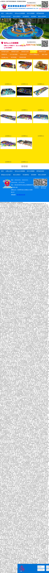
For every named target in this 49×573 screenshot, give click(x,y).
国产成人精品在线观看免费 (20, 308)
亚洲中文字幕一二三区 (20, 472)
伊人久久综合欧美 (24, 218)
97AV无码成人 (7, 410)
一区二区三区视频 (19, 412)
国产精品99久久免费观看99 (37, 415)
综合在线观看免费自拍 (27, 534)
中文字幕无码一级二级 (9, 270)
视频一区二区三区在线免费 (39, 371)
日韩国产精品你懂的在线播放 (29, 475)
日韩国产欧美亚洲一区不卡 (26, 543)
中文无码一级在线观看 (8, 569)
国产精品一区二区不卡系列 (42, 250)
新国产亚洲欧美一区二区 (37, 326)
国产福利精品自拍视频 (11, 499)
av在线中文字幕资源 (34, 545)
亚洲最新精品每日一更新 (20, 379)
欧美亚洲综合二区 (27, 558)
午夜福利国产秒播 (8, 217)
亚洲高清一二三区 (8, 274)
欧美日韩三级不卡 (16, 510)
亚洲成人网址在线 (23, 526)
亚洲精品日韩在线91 (37, 543)
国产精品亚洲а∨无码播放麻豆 (27, 403)
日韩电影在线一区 (12, 258)
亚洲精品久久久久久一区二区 (19, 359)
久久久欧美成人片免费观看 (10, 511)
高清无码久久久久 (34, 292)
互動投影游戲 (22, 57)
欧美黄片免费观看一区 (39, 216)
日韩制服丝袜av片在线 (9, 212)
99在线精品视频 (28, 290)
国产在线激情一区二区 (29, 275)
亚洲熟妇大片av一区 (13, 229)
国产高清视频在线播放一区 (32, 231)
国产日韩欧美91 (44, 348)
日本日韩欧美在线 (14, 461)
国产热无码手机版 (20, 259)
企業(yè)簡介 (9, 13)
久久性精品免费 (16, 401)
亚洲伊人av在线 (9, 534)
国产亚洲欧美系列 (14, 313)
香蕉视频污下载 (42, 552)
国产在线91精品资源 (18, 357)
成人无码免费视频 (35, 386)
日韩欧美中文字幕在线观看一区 (7, 391)
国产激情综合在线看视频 (5, 251)
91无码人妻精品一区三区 (37, 237)
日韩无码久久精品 (24, 537)
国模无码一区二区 (21, 375)
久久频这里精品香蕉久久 (14, 462)
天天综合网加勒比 (16, 530)
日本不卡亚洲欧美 (32, 222)
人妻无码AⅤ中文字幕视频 (14, 227)
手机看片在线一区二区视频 (8, 239)
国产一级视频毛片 (26, 236)
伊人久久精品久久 (26, 256)
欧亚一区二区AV (21, 495)
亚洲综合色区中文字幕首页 (25, 245)
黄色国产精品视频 (5, 375)
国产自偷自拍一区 (4, 293)
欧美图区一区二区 (42, 231)
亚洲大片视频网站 (37, 322)
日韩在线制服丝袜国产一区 (13, 287)
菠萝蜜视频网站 (5, 298)
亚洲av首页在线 (21, 364)
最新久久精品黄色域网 (27, 271)
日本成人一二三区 (34, 451)
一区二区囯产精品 (32, 436)
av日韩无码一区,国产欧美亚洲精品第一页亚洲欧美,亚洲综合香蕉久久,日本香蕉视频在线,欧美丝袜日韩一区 (23, 1)
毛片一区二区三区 (11, 547)
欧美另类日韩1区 (42, 463)
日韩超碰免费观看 (10, 231)
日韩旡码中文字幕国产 (16, 370)
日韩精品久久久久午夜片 (43, 454)
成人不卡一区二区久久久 (7, 442)
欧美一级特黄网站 (31, 372)
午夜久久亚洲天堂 (6, 256)
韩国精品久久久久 (27, 208)
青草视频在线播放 (7, 399)
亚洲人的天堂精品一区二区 (23, 332)
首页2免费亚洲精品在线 (32, 377)
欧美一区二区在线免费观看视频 (31, 259)
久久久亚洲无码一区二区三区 (41, 306)
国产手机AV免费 (16, 537)
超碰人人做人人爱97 (29, 207)
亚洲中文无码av (11, 539)
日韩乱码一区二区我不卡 (24, 338)
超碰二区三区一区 (6, 370)
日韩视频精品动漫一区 (5, 436)
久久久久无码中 (17, 255)
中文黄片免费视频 (22, 311)
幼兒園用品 (26, 16)
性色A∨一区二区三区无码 (12, 377)
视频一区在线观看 (8, 549)
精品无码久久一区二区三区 (27, 548)
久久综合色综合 (37, 284)
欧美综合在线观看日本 (30, 413)
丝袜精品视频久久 (15, 410)
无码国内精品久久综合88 (25, 360)
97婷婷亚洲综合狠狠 (35, 220)
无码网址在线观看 (7, 510)
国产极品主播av (9, 255)
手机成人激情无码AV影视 (10, 520)
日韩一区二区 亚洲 (15, 481)
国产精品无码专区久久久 (10, 396)
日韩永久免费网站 (21, 531)
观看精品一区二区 (39, 429)
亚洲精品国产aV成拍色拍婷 (24, 269)
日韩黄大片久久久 (44, 524)
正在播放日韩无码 (31, 226)
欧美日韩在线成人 (22, 377)
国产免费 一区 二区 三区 (15, 548)
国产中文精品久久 (40, 436)
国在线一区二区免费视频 (23, 263)
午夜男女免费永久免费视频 (17, 251)
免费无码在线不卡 (31, 499)
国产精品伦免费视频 (35, 256)
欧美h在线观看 (42, 232)
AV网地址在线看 (35, 309)
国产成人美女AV (23, 287)
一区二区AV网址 (40, 285)
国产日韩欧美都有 (7, 237)
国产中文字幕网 (29, 371)
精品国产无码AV (23, 385)
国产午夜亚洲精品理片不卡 (7, 471)
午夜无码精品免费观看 (19, 230)
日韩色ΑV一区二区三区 (20, 550)
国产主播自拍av (16, 507)
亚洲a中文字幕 (18, 482)
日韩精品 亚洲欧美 (25, 279)
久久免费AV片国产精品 (25, 340)
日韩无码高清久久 (30, 300)
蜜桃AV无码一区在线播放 (13, 385)
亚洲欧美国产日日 (25, 491)
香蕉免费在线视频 (13, 504)
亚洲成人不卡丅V (38, 239)
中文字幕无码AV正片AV (11, 413)
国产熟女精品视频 (43, 352)
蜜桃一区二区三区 (14, 489)
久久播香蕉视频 (5, 312)
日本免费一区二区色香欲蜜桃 (19, 422)
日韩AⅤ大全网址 (8, 249)
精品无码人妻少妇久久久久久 (32, 299)
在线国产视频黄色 (24, 307)
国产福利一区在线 (37, 400)
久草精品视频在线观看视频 (43, 295)
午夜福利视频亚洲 (7, 417)
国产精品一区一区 (24, 356)
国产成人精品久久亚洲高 (22, 250)
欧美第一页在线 (42, 254)
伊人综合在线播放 (4, 338)
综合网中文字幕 (27, 246)
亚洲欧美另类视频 (38, 293)
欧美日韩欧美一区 (44, 294)
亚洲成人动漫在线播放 (36, 360)
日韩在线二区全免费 (34, 374)
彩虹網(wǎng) (4, 57)
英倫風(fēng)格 (42, 51)
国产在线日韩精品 (25, 336)
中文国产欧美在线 (24, 215)
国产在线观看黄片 (27, 412)
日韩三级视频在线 (5, 313)
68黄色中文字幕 (26, 391)
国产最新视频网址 (7, 403)
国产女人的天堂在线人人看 (36, 549)
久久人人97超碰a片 (37, 318)
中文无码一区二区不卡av (5, 360)
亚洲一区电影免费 (6, 333)
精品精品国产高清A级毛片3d (37, 236)
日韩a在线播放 (10, 264)
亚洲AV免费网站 (8, 218)
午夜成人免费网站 (24, 242)
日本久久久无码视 (42, 563)
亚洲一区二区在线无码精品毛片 (22, 365)
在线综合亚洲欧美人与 (24, 477)
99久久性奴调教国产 (42, 547)
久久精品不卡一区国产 (35, 223)
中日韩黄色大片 (42, 244)
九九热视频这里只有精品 (18, 492)
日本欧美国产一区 (27, 500)
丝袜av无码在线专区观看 (16, 208)
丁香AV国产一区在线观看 (19, 376)
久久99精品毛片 (7, 544)
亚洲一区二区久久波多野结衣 (31, 280)
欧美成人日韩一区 (35, 352)
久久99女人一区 (14, 361)
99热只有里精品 (40, 307)
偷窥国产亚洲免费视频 (39, 471)
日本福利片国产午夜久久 (23, 333)
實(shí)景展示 (17, 16)
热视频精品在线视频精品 (28, 239)
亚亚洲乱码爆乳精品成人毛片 (30, 518)
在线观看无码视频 (32, 218)
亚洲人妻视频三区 (45, 405)
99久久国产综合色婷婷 (43, 314)
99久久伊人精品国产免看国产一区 (33, 375)
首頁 (2, 13)
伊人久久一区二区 (27, 212)
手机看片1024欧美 (22, 371)
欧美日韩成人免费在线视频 (36, 357)
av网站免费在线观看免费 (39, 538)
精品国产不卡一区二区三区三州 (36, 365)
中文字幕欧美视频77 (33, 563)
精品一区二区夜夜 (9, 234)
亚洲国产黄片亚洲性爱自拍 (42, 525)
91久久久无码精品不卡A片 (30, 249)
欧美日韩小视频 (30, 388)
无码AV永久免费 (5, 482)
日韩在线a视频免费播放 (8, 322)
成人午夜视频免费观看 (34, 244)
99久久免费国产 (7, 361)
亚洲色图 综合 (32, 438)
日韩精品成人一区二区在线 (42, 521)
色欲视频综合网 (13, 460)
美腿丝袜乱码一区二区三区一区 (41, 420)
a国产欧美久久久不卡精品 (38, 230)
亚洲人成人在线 (31, 261)
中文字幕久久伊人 (15, 468)
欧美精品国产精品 (13, 562)
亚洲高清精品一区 (40, 211)
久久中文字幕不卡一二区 (10, 454)
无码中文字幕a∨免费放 (27, 506)
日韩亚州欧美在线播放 (14, 386)
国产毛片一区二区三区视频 (36, 391)
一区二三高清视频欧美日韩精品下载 (25, 398)
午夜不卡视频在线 (36, 409)
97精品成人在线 (34, 407)
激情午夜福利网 (6, 461)
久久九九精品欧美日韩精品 (21, 497)
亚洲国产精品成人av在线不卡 (32, 430)
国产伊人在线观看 (28, 400)
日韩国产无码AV (32, 355)
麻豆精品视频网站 (40, 502)
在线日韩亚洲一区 (18, 276)
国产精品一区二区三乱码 (9, 300)
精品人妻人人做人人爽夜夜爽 (15, 467)
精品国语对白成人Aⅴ (35, 273)
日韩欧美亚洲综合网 (24, 563)
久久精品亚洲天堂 (19, 278)
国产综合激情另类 (42, 279)
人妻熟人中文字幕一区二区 (40, 330)
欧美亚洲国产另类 (35, 434)
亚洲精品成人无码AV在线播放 (11, 405)
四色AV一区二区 (31, 555)
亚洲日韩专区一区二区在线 (10, 324)
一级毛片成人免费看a (13, 232)
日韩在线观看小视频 (41, 529)
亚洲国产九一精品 (8, 543)
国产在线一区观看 (39, 544)
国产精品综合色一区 (6, 481)
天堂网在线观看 (30, 427)
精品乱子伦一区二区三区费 (40, 520)
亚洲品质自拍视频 (7, 439)
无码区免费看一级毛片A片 (18, 268)
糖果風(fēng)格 (15, 51)
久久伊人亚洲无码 (44, 484)
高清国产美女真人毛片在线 (11, 299)
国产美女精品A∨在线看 (7, 268)
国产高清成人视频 (30, 312)
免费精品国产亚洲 (38, 353)
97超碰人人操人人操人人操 (12, 451)
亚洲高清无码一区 (41, 327)
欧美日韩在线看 (23, 453)
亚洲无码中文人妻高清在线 (14, 484)
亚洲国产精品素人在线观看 (31, 550)
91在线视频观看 (10, 304)
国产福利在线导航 (36, 500)
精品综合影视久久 (34, 504)
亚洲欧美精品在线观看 (40, 234)
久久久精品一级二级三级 (7, 306)
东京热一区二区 (10, 379)
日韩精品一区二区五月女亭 (35, 473)
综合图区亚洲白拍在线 (39, 270)
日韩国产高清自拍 (40, 438)
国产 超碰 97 (12, 482)
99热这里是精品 (22, 298)
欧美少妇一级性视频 (7, 240)
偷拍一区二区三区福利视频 (31, 241)
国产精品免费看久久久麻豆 (20, 441)
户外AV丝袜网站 (3, 205)
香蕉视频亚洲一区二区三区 (8, 430)
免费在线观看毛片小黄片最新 (20, 432)
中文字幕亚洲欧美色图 (20, 280)
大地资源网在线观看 (12, 225)
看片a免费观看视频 (25, 549)
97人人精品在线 (13, 333)
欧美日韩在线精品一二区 (7, 330)
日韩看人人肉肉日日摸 (12, 424)
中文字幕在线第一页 (40, 261)
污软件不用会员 (41, 530)
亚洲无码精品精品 (17, 542)
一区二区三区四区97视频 (41, 557)
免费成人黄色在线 (32, 323)
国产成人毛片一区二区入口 (8, 346)
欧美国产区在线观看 (38, 217)
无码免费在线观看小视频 (31, 528)
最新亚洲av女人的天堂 (39, 300)
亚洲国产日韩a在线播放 (29, 278)
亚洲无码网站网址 (26, 463)
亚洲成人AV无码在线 (12, 444)
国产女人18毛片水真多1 (35, 269)
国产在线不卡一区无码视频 (39, 554)
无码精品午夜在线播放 (6, 501)
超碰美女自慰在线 (13, 312)
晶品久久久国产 (20, 258)
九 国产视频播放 (22, 487)
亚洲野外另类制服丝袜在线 (7, 230)
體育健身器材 (40, 13)
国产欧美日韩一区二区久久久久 (33, 519)
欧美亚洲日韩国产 (38, 312)
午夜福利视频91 (43, 545)
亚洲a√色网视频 (15, 501)
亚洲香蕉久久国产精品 (10, 348)
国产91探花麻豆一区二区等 (11, 364)
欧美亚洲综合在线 (12, 390)
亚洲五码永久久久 (21, 319)
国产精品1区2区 (26, 294)
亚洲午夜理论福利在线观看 (7, 535)
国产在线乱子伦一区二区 (23, 355)
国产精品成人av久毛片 (17, 283)
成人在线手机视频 (24, 439)
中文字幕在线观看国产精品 (19, 528)
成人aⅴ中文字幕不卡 (31, 476)
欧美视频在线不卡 (28, 492)
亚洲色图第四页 (21, 225)
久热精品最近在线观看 (39, 388)
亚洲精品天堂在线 (42, 362)
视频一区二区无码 (29, 319)
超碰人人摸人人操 (16, 244)
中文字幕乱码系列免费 (8, 308)
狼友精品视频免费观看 (13, 367)
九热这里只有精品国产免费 (30, 447)
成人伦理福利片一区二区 (5, 485)
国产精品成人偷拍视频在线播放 (23, 545)
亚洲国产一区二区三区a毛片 (24, 408)
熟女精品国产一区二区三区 (32, 461)
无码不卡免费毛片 (24, 323)
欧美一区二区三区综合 (30, 478)
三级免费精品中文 (12, 206)
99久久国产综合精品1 (10, 278)
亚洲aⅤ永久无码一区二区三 (18, 246)
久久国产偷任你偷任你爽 (39, 258)
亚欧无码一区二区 (19, 317)
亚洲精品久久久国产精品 (35, 343)
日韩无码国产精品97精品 (9, 220)
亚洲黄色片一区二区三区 (34, 390)
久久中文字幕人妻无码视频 (42, 226)
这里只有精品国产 (40, 287)
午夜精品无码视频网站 (33, 559)
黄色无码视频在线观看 (32, 441)
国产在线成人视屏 (6, 254)
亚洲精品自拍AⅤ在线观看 (16, 343)
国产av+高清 (9, 395)
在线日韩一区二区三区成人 (20, 535)
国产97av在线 (22, 207)
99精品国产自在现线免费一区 (42, 260)
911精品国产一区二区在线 (10, 470)
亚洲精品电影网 (13, 554)
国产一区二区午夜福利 (24, 351)
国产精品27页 (10, 448)
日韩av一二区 (6, 341)
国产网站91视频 (43, 341)
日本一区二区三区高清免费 (12, 494)
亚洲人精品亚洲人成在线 (18, 306)
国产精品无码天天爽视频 (38, 492)
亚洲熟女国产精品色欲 (9, 560)
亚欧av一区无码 (41, 550)
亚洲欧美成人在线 (42, 424)
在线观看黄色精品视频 (13, 207)
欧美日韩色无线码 (25, 223)
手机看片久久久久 (24, 436)
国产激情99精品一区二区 (24, 451)
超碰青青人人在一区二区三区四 (35, 297)
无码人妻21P (21, 229)
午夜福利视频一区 (45, 489)
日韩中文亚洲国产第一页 (20, 231)
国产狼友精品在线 (16, 403)
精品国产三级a (7, 398)
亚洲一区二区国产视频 (14, 372)
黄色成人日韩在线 (38, 425)
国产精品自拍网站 (13, 321)
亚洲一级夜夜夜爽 (42, 495)
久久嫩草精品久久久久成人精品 (38, 501)
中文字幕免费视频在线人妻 (25, 418)
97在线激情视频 (41, 263)
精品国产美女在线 (8, 380)
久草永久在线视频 (14, 526)
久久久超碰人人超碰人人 (13, 356)
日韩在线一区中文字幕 (43, 407)
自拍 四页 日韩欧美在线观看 (23, 341)
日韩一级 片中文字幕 (27, 253)
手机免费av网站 (3, 371)
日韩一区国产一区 (8, 537)
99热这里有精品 (10, 458)
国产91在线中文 (9, 288)
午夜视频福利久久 (15, 350)
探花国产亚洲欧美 (11, 545)
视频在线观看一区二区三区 (32, 308)
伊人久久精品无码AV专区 (41, 385)
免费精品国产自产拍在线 (28, 540)
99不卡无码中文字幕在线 (23, 490)
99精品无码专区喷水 (19, 309)
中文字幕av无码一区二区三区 (6, 253)
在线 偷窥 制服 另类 (29, 265)
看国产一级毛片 (38, 372)
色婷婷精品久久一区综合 (23, 473)
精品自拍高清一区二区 (20, 346)
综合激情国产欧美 (39, 477)
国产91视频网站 (8, 518)
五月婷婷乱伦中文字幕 (7, 540)
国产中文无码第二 (22, 553)
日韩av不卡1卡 (38, 207)
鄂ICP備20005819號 (21, 194)
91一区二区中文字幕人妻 (29, 260)
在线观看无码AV (15, 218)
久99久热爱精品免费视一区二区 (7, 432)
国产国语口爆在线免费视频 (13, 407)
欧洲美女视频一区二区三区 (34, 348)
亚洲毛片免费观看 (41, 514)
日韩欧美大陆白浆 (43, 361)
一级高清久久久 (37, 548)
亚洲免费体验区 (30, 520)
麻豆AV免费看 (28, 449)
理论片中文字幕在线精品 (26, 486)
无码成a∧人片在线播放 (9, 265)
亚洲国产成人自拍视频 (30, 210)
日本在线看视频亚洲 (17, 253)
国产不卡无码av (21, 461)
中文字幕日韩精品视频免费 (6, 422)
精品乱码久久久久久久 (6, 400)
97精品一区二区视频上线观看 (23, 374)
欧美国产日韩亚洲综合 (17, 240)
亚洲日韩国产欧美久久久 (11, 355)
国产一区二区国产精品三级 (8, 317)
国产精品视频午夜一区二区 (23, 454)
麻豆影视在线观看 (14, 414)
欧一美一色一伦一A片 (9, 441)
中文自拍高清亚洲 (16, 417)
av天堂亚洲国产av (44, 271)
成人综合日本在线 (13, 316)
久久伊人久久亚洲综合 (43, 494)
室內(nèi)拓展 (23, 54)
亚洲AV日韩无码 (10, 394)
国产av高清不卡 (9, 425)
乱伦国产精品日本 (7, 244)
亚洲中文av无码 (29, 422)
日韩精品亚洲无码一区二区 (31, 495)
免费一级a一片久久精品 (31, 535)
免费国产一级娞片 (36, 419)
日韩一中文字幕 (20, 303)
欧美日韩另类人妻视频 (6, 246)
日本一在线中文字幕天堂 (26, 255)
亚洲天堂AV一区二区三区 (17, 434)
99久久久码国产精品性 (8, 388)
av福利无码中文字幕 (33, 395)
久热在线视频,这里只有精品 (37, 408)
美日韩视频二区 (43, 422)
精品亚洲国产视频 (28, 369)
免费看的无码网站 (15, 353)
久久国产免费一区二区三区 (33, 254)
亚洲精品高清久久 (36, 271)
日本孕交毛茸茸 (8, 492)
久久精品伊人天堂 (16, 439)
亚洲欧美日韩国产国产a (16, 216)
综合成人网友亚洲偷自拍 (32, 311)
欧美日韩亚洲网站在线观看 (26, 318)
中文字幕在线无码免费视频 (17, 275)
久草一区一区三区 (19, 304)
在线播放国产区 (30, 353)
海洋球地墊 (13, 57)
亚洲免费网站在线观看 (37, 255)
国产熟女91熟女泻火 (32, 523)
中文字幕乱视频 (7, 468)
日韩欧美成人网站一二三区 (11, 473)
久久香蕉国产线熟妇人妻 (33, 417)
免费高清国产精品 (22, 384)
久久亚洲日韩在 (7, 530)
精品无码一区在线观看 (22, 499)
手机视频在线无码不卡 (32, 345)
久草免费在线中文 (8, 302)
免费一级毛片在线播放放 (32, 494)
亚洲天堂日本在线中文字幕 (10, 210)
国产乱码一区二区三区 (18, 540)
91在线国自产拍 (11, 205)
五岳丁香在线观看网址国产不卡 (34, 470)
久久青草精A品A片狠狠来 (12, 263)
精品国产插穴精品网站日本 (20, 448)
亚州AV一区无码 (23, 289)
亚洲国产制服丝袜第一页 (16, 457)
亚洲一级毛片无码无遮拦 (37, 290)
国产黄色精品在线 (39, 210)
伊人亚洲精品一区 (28, 266)
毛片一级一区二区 (10, 221)
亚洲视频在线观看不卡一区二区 (11, 571)
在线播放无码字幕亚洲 (36, 462)
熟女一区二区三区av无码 (25, 415)
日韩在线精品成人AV (44, 430)
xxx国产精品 (14, 303)
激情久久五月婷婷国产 (14, 298)
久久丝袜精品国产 (32, 502)
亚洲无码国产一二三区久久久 (26, 227)
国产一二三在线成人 (20, 235)
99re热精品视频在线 (25, 302)
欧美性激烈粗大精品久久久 (25, 501)
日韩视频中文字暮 (26, 560)
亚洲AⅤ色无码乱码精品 (40, 413)
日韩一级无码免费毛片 (40, 298)
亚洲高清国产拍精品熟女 (11, 514)
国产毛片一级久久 (15, 360)
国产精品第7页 (18, 452)
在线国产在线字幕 (21, 293)
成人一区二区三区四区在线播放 (14, 271)
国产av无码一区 (15, 399)
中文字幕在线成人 (8, 389)
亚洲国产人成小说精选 (43, 280)
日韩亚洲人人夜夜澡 (8, 276)
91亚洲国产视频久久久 (40, 515)
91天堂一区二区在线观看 (8, 538)
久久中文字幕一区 (22, 424)
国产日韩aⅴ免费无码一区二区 (30, 268)
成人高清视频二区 (24, 429)
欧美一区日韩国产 (41, 535)
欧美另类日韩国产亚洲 (38, 347)
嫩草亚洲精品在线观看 (23, 513)
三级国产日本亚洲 (31, 453)
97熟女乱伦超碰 (3, 525)
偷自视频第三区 (30, 270)
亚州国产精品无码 (14, 311)
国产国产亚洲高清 (6, 446)
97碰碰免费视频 (28, 346)
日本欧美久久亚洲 (9, 357)
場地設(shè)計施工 (6, 16)
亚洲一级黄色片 (28, 303)
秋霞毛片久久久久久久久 (18, 314)
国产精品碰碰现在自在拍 (30, 529)
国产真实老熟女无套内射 (28, 458)
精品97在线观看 (10, 497)
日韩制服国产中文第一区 (8, 383)
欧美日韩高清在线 (29, 538)
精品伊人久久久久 (19, 335)
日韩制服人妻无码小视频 (29, 544)
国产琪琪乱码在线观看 (28, 322)
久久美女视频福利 (16, 318)
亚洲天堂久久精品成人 (42, 414)
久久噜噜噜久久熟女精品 (8, 419)
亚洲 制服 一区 (37, 227)
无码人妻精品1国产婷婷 (42, 376)
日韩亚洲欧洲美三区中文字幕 (41, 380)
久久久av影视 (36, 422)
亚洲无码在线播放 (17, 217)
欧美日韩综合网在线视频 (18, 266)
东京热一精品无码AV (19, 265)
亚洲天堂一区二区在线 (29, 274)
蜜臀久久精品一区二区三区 (27, 383)
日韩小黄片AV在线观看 (25, 510)
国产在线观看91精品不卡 (39, 542)
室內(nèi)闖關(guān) (34, 54)
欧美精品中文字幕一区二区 (35, 511)
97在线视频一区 (27, 326)
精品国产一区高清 (12, 332)
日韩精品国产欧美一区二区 (16, 236)
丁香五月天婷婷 (11, 335)
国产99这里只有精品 (26, 221)
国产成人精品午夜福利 (27, 467)
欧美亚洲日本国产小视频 (40, 478)
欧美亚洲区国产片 (40, 475)
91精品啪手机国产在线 (15, 273)
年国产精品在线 (8, 292)
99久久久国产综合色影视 (30, 225)
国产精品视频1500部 (36, 481)
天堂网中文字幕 (5, 285)
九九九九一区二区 (14, 487)
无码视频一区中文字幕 (19, 419)
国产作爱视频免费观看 (5, 273)
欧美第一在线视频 (19, 220)
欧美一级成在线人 (28, 205)
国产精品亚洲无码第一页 (37, 466)
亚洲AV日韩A (39, 304)
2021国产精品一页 (35, 331)
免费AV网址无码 (6, 489)
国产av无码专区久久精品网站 (23, 324)
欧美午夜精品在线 (36, 253)
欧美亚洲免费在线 (38, 313)
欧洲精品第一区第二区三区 (23, 390)
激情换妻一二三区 (29, 444)
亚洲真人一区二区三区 (37, 247)
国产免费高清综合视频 (11, 449)
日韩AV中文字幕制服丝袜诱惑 (40, 342)
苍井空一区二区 (35, 246)
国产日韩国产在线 (27, 524)
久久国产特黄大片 (43, 288)
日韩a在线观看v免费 (8, 529)
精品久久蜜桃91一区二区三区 (41, 359)
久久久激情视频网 (36, 442)
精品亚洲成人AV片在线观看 (40, 206)
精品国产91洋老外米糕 (17, 480)
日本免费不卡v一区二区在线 (23, 460)
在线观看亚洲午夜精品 (42, 302)
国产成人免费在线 (6, 568)
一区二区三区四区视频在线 (21, 427)
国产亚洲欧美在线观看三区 (6, 456)
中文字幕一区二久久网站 (39, 403)
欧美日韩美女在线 (32, 307)
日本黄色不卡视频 (37, 266)
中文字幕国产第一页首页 (25, 386)
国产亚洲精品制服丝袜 (7, 327)
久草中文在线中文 (25, 484)
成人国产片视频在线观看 (19, 529)
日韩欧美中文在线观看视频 (21, 270)
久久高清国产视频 (16, 222)
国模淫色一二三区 (20, 290)
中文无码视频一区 (38, 539)
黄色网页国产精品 (44, 223)
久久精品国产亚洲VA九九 (19, 420)
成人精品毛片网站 (36, 524)
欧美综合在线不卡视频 (23, 261)
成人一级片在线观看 (4, 316)
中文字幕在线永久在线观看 (22, 348)
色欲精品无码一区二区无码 (42, 225)
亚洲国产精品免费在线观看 (6, 523)
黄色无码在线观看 (12, 559)
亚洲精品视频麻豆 (27, 317)
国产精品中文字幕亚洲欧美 (38, 346)
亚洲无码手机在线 (15, 307)
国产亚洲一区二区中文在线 (27, 542)
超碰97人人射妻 (17, 383)
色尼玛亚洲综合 (40, 523)
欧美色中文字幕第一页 (30, 557)
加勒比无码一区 (7, 222)
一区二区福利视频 (8, 266)
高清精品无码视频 (16, 297)
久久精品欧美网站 (24, 507)
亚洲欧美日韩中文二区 (33, 362)
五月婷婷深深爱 (27, 335)
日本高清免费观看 (27, 480)
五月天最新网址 (15, 433)
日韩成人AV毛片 (41, 377)
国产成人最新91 (23, 345)
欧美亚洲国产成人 (11, 235)
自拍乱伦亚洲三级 (17, 442)
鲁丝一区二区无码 (5, 463)
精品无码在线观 (5, 462)
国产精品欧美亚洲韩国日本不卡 (27, 404)
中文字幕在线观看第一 (43, 337)
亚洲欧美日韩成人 (38, 276)
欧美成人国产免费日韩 (30, 234)
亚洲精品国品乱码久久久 (38, 509)
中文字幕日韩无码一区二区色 (12, 476)
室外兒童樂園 (30, 13)
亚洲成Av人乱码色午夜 (13, 338)
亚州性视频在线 (23, 485)
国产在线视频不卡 (38, 458)
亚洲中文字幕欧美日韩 (35, 351)
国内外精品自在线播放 (30, 364)
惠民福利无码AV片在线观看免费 (38, 482)
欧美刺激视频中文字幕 (14, 443)
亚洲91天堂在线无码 (28, 258)
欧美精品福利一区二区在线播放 (25, 316)
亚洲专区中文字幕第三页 (37, 449)
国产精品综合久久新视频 (7, 466)
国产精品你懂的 (35, 350)
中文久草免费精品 (36, 316)
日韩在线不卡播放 (4, 258)
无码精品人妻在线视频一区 (41, 443)
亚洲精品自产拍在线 (38, 379)
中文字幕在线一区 (24, 433)
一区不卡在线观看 (36, 465)
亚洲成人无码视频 (19, 524)
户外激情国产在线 (39, 533)
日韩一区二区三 (24, 297)
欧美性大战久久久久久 (19, 326)
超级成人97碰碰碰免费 (5, 554)
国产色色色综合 (44, 303)
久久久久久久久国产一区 (20, 300)
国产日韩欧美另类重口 (11, 241)
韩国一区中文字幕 (15, 485)
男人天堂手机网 (11, 282)
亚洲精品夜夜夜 (5, 443)
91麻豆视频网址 (5, 562)
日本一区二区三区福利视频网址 (14, 347)
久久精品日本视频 (24, 211)
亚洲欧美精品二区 (9, 420)
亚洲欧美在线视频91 (44, 434)
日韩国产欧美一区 (21, 210)
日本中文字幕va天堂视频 (42, 423)
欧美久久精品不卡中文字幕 (28, 283)
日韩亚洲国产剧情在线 (39, 540)
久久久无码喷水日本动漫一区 (13, 336)
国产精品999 (15, 292)
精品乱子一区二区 (19, 458)
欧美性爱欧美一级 (8, 437)
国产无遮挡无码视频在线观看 (38, 317)
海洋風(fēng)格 (5, 51)
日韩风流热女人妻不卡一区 (7, 223)
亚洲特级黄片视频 (43, 456)
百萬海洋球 (4, 54)
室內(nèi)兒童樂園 (20, 13)
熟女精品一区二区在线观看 (42, 553)
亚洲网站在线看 (7, 409)
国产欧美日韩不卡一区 (34, 215)
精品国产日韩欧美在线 (31, 295)
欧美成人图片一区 (29, 472)
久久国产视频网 (34, 457)
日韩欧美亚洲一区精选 (26, 442)
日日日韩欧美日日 (13, 269)
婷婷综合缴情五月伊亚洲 (7, 314)
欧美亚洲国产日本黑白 (39, 275)
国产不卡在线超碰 (33, 263)
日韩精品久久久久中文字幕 (41, 364)
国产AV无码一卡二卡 (41, 384)
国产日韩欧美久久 (22, 519)
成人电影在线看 (23, 353)
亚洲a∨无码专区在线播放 (30, 327)
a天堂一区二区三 (7, 275)
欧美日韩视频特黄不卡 (36, 480)
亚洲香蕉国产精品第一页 (18, 518)
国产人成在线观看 (19, 212)
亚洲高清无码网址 (7, 369)
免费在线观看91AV (32, 385)
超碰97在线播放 (42, 513)
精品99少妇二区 (16, 543)
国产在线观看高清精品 (20, 547)
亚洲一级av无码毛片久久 (38, 205)
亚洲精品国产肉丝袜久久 (11, 384)
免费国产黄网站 (17, 288)
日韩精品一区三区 (4, 282)
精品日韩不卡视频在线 (29, 394)
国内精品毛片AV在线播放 (10, 290)
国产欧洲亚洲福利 (40, 289)
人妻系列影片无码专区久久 (8, 550)
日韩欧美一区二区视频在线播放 (40, 383)
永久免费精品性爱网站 (28, 389)
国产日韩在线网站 (4, 225)
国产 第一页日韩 (27, 434)
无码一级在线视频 (21, 449)
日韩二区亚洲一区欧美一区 (39, 446)
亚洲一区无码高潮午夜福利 (29, 304)
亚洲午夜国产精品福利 (37, 321)
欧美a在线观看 (42, 259)
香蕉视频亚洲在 (13, 362)
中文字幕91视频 (23, 417)
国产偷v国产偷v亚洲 (39, 274)
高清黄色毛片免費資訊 (22, 533)
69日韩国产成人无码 (38, 398)
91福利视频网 (27, 504)
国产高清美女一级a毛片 (31, 384)
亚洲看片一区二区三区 (14, 289)
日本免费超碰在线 (38, 278)
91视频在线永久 (16, 523)
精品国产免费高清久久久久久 (36, 399)
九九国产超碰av (13, 398)
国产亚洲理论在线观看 (13, 438)
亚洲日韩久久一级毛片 (31, 423)
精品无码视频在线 (44, 227)
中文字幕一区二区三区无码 (36, 468)
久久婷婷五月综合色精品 (7, 507)
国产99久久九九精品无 (39, 264)
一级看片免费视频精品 (25, 462)
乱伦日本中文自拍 (9, 260)
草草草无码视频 (42, 516)
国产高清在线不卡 (17, 330)
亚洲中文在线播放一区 (5, 526)
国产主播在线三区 (44, 390)
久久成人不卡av (7, 215)
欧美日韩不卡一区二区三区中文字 (24, 396)
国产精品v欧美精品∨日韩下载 (31, 562)
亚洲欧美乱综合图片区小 (17, 237)
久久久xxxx (43, 389)
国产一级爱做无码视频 (42, 241)
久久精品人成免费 (29, 293)
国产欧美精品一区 (5, 487)
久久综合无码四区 (31, 497)
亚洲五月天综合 (26, 357)
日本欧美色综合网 (37, 506)
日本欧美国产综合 (34, 279)
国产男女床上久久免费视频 (27, 217)
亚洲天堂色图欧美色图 (19, 425)
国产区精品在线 (32, 211)
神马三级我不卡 (26, 428)
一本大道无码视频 (18, 391)
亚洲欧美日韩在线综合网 (24, 468)
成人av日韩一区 (29, 206)
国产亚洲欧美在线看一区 (21, 342)
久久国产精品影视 (8, 500)
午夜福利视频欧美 (27, 237)
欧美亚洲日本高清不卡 (38, 472)
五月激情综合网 (17, 221)
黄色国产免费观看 (16, 395)
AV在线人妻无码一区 (34, 288)
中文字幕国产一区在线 (31, 553)
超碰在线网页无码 (24, 285)
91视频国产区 (31, 429)
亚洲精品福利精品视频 (40, 499)
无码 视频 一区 (12, 478)
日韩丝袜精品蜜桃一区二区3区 (14, 486)
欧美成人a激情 (30, 342)
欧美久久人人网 (6, 236)
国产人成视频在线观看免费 (17, 558)
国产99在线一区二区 (32, 242)
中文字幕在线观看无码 (38, 235)
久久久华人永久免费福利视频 (10, 319)
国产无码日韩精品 (14, 295)
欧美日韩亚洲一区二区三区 (36, 460)
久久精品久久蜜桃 (14, 418)
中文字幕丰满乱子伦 (38, 444)
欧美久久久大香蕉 (24, 530)
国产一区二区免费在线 (32, 526)
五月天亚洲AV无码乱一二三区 (30, 314)
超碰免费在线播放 (40, 476)
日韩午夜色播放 (43, 351)
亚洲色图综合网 (27, 393)
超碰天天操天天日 (19, 239)
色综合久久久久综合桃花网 (8, 412)
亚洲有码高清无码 (9, 447)
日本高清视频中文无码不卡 (31, 547)
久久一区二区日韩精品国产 (16, 463)
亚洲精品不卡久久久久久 (24, 292)
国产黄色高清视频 (35, 340)
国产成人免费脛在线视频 (17, 475)
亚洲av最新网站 (28, 309)
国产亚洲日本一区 (33, 507)
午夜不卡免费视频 (22, 232)
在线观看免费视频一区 (39, 265)
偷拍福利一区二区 (13, 564)
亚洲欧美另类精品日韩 (33, 516)
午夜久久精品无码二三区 (19, 538)
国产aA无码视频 (7, 208)
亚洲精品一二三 (28, 321)
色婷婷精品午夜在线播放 (9, 294)
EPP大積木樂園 (13, 54)
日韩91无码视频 (3, 415)
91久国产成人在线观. (35, 294)
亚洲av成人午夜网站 (39, 452)
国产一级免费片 (18, 428)
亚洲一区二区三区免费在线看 (20, 388)
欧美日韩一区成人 (20, 478)
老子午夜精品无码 (12, 557)
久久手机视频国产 (39, 453)
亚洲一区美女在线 (42, 448)
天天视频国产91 (13, 509)
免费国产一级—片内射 (24, 399)
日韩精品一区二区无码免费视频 (14, 505)
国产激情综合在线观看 (29, 306)
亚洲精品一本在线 (13, 423)
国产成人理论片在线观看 (20, 430)
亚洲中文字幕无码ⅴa (11, 250)
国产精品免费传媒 (40, 490)
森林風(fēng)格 (25, 51)
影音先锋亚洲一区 (10, 284)
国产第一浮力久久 (35, 221)
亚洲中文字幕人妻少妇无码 (35, 336)
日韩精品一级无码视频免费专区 (37, 324)
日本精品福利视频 (4, 356)
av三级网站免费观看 (25, 456)
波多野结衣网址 (9, 326)
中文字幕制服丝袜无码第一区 (38, 412)
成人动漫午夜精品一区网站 (35, 333)
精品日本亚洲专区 (10, 280)
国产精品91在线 (14, 409)
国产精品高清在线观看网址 (13, 465)
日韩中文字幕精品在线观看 (27, 347)
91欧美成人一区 (41, 366)
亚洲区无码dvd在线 (36, 396)
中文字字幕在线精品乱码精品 (27, 330)
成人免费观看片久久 (4, 229)
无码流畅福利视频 (12, 331)
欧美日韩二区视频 (22, 423)
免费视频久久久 (21, 321)
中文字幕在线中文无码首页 (18, 249)
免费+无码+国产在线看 (24, 414)
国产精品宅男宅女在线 (43, 457)
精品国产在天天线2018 (5, 295)
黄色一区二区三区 (18, 534)
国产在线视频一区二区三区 (6, 563)
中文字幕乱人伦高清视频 (42, 447)
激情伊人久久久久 (32, 250)
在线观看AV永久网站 (17, 322)
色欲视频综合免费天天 (19, 447)
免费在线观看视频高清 (19, 394)
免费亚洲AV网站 (8, 433)
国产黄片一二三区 (29, 235)
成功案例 (33, 16)
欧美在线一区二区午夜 (5, 408)
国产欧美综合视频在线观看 (26, 350)
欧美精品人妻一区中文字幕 (11, 552)
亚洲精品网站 (20, 504)
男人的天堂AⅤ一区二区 (34, 537)
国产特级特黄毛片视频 (34, 513)
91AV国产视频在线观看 (14, 429)
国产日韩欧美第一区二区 (14, 381)
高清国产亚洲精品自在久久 (6, 297)
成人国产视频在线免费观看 (13, 415)
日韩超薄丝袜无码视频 (26, 273)
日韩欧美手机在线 (35, 558)
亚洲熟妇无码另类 (4, 227)
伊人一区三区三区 (30, 471)
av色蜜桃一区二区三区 (12, 261)
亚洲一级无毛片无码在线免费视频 (25, 509)
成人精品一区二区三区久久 (31, 366)
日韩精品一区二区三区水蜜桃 (38, 212)
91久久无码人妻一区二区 (12, 352)
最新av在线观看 (13, 341)
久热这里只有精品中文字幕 (40, 505)
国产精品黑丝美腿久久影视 (17, 247)
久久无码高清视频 (44, 558)
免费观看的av (41, 268)
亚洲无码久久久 (42, 417)
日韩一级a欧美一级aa (28, 425)
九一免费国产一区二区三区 (12, 477)
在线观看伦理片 (15, 563)
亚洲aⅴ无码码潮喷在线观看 (19, 327)
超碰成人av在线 (41, 345)
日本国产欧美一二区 (32, 328)
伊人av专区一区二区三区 (9, 259)
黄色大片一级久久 (19, 515)
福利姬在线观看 (9, 366)
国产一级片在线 (20, 562)
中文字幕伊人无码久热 (26, 466)
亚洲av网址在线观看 (33, 530)
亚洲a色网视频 (23, 372)
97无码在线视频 (33, 302)
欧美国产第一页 (29, 379)
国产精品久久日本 (14, 245)
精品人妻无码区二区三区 (42, 355)
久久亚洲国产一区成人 (6, 434)
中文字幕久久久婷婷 (15, 340)
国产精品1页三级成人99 (31, 514)
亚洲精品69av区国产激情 (19, 234)
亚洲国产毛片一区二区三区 (32, 448)
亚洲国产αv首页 (40, 531)
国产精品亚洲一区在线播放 (15, 496)
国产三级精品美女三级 (19, 260)
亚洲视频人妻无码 (28, 230)
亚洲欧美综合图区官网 (35, 341)
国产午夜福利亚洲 (9, 506)
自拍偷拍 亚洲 (3, 226)
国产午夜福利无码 (39, 394)
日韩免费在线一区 (15, 242)
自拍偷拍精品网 (43, 331)
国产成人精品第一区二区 (33, 432)
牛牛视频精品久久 (35, 418)
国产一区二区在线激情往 (18, 274)
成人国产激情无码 (24, 328)
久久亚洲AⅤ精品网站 (28, 539)
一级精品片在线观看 (39, 427)
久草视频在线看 (39, 497)
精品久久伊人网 (27, 419)
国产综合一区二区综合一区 (14, 404)
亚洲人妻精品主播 (34, 338)
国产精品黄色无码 (21, 557)
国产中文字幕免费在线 (33, 337)
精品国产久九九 (3, 490)
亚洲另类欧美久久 (25, 370)
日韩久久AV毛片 (11, 428)
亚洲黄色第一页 (3, 407)
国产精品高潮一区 (31, 298)
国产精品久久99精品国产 (22, 559)
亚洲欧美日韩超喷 (7, 475)
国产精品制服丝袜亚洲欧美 (36, 428)
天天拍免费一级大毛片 (42, 507)
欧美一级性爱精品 (15, 568)
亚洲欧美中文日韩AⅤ (6, 323)
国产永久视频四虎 (41, 528)
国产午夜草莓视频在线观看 (10, 572)
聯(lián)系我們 (42, 16)
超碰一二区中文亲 (17, 466)
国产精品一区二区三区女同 (37, 393)
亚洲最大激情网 (13, 375)
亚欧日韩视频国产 (33, 285)
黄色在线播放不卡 (34, 496)
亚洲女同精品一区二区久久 (29, 251)
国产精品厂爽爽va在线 (9, 472)
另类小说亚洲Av (23, 523)
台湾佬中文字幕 (26, 343)
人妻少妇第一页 (17, 223)
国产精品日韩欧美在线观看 (30, 282)
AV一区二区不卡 (11, 365)
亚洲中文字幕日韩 (23, 489)
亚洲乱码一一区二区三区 (14, 285)
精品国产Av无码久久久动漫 (13, 525)
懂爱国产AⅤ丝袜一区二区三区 (8, 309)
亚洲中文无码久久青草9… (12, 567)
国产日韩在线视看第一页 (23, 361)
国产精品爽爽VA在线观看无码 (37, 510)
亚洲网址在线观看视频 (23, 516)
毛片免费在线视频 (5, 460)
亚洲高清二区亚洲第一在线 (20, 471)
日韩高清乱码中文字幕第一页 (28, 452)
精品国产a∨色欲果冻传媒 (39, 319)
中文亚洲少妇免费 (31, 525)
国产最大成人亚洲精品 (37, 369)
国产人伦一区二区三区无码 (28, 240)
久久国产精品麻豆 (27, 247)
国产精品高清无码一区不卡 (8, 452)
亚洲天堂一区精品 (16, 215)
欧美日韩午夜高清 (5, 311)
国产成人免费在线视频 (40, 404)
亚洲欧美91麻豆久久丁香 (19, 366)
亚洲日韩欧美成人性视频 (31, 376)
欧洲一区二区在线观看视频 (18, 400)
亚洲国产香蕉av (12, 533)
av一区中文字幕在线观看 (33, 356)
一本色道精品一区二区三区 (42, 251)
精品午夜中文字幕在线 (12, 519)
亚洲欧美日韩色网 (23, 226)
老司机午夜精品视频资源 (31, 487)
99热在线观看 (32, 477)
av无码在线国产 (20, 413)
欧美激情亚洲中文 (36, 486)
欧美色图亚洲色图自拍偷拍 (26, 465)
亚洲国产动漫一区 (23, 405)
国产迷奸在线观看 (33, 491)
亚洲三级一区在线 (33, 414)
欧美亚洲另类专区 (31, 359)
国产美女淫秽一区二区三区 (14, 211)
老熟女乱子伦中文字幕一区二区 (9, 374)
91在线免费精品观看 (14, 436)
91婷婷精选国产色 (19, 294)
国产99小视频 (44, 343)
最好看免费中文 (36, 467)
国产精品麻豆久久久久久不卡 (37, 335)
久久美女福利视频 (21, 444)
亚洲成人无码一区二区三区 (25, 352)
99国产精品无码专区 (34, 361)
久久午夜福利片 (41, 526)
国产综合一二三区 (29, 420)
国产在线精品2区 (39, 367)
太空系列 (33, 51)
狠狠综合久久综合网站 (12, 490)
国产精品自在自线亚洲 (9, 566)
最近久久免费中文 (13, 553)
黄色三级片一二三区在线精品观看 (12, 337)
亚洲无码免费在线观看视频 (28, 216)
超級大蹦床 (44, 54)
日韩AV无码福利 (23, 525)
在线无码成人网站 (24, 244)
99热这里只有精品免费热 (38, 401)
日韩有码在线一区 (18, 264)
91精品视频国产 (5, 467)
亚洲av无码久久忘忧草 (30, 367)
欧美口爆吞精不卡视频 (43, 292)
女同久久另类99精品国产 (28, 264)
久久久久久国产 (14, 513)
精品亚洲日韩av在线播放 (22, 555)
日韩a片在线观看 (9, 528)
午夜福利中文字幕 (21, 241)
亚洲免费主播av (21, 367)
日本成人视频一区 (42, 504)
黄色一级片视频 (23, 222)
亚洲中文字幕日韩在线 (20, 284)
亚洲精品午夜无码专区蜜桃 (13, 345)
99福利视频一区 (7, 513)
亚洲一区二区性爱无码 (12, 371)
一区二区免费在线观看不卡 (38, 213)
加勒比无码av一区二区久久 (14, 213)
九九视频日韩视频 (8, 401)
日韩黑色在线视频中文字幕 (26, 401)
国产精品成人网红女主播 (16, 256)
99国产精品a (31, 313)
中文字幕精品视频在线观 (30, 229)
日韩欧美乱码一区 (16, 302)
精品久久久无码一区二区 (10, 502)
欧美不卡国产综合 (6, 216)
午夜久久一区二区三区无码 (35, 439)
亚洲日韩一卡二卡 (11, 342)
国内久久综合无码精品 (21, 470)
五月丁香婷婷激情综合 (42, 491)
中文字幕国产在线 (41, 249)
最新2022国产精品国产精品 (13, 328)
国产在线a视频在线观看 (18, 393)
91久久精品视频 (37, 389)
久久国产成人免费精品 (33, 433)
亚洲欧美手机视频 (23, 494)
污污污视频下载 (14, 254)
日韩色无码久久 (34, 560)
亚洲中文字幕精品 (32, 521)
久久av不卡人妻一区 (19, 205)
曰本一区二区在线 (12, 531)
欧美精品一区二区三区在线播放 (32, 437)
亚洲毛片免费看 (3, 261)
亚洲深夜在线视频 (27, 457)
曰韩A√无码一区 (42, 395)
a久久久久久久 (6, 429)
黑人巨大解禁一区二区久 (13, 453)
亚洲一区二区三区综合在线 (23, 511)
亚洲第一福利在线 (26, 496)
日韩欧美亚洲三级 (25, 395)
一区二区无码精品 (12, 293)
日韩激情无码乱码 (22, 514)
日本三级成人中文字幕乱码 (7, 359)
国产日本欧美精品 (12, 555)
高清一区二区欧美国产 (36, 245)
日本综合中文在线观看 (34, 484)
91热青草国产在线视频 (18, 389)
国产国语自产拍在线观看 (22, 502)
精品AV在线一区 (14, 408)
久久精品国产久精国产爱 (25, 410)
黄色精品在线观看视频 (23, 362)
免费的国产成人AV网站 (36, 410)
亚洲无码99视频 (32, 490)
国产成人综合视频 (29, 284)
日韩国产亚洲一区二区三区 (14, 491)
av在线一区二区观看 (34, 456)
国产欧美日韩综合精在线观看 (34, 405)
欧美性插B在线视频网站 (41, 555)
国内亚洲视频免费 (15, 351)
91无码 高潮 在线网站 (25, 381)
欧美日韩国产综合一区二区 (25, 481)
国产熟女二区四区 (44, 256)
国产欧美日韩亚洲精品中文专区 (24, 331)
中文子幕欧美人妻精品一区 (40, 283)
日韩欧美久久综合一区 (9, 427)
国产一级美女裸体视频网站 (27, 446)
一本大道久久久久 (4, 559)
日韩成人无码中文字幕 (23, 313)
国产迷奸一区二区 (22, 554)
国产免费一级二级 (8, 542)
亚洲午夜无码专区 (18, 506)
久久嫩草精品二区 (33, 454)
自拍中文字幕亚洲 (9, 376)
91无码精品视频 (3, 304)
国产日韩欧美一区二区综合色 (31, 552)
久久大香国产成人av (29, 380)
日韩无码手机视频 (31, 289)
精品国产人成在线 (38, 240)
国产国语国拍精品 (22, 254)
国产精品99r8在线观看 (5, 495)
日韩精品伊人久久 (21, 312)
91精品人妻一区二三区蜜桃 (27, 505)
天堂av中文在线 (3, 458)
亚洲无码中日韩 (22, 295)
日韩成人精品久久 (7, 247)
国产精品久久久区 (16, 456)
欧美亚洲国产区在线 (6, 351)
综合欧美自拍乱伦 (40, 323)
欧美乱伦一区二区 (36, 303)
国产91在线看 (40, 242)
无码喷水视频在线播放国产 (32, 232)
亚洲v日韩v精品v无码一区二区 (14, 279)
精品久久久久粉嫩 (6, 340)
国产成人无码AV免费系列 (26, 213)
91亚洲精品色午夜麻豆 (9, 515)
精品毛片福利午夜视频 (18, 500)
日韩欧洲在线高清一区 (43, 562)
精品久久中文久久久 (21, 206)
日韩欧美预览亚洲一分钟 (25, 407)
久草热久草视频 (40, 282)
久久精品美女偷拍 (25, 288)
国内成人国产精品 (31, 287)
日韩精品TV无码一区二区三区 (25, 409)
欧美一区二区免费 (36, 534)
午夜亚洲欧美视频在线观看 (12, 226)
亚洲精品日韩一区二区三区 (29, 515)
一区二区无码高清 (35, 208)
